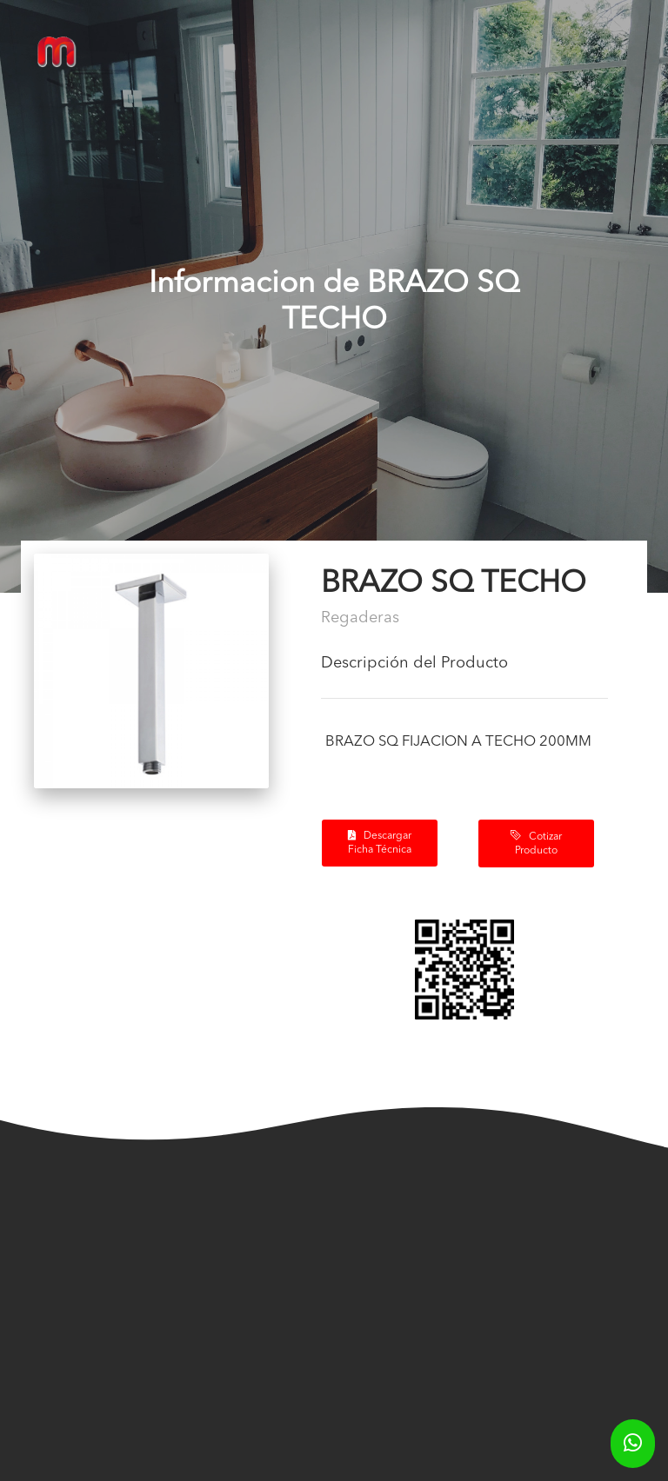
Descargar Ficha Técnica (379, 842)
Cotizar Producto (536, 843)
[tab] (464, 670)
